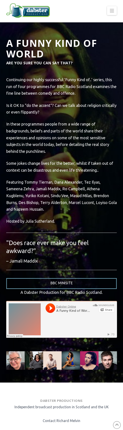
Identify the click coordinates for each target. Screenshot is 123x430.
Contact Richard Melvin (61, 421)
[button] (112, 10)
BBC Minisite (61, 283)
